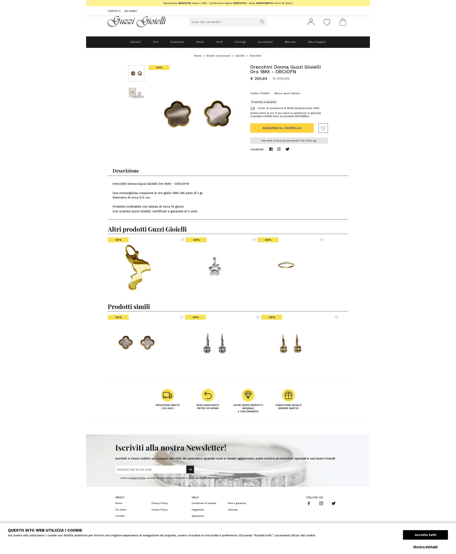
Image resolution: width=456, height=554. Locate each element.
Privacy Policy (138, 479)
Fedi (218, 43)
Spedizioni (198, 517)
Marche (296, 43)
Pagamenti (198, 511)
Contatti (114, 11)
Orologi (241, 43)
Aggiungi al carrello (281, 129)
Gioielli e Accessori (218, 57)
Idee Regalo (325, 43)
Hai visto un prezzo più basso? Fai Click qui (289, 142)
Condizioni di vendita (204, 504)
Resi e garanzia (237, 504)
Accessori (268, 43)
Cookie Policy (160, 511)
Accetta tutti (425, 538)
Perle (197, 43)
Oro (148, 43)
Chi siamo (130, 11)
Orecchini (255, 57)
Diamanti (172, 43)
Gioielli (126, 43)
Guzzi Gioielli (292, 95)
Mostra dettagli (425, 547)
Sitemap (233, 511)
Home (197, 57)
